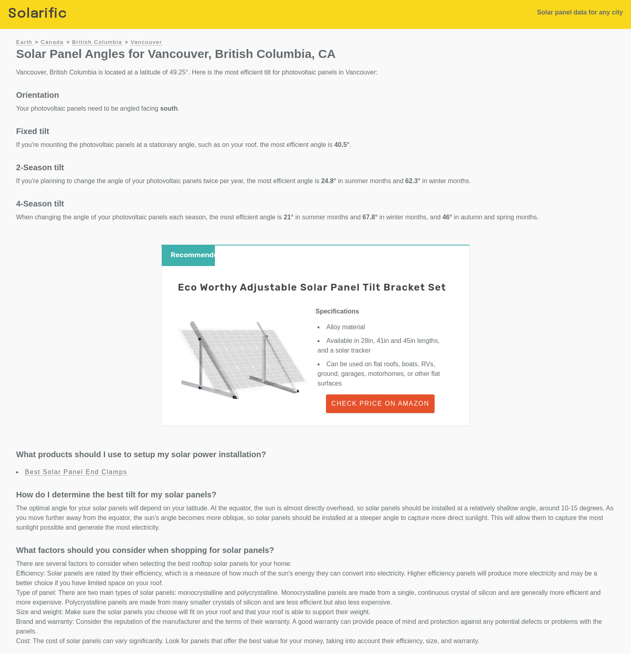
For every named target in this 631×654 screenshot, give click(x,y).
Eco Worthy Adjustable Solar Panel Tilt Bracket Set (312, 287)
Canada (52, 42)
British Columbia (97, 42)
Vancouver (146, 42)
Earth (24, 42)
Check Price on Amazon (380, 403)
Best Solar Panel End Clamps (76, 471)
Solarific (37, 14)
